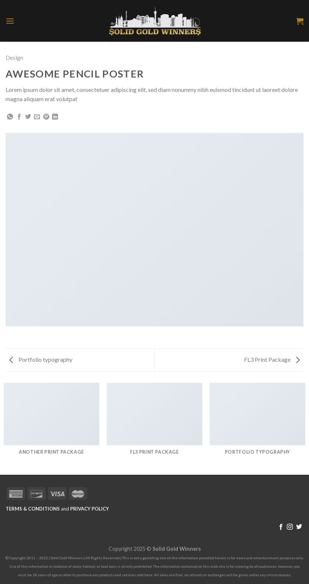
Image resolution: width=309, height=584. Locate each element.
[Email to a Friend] (37, 117)
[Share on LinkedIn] (55, 117)
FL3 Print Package (272, 359)
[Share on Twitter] (28, 117)
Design (14, 57)
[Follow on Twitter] (299, 527)
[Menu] (10, 21)
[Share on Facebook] (19, 117)
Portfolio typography (40, 359)
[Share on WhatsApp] (10, 117)
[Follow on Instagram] (290, 527)
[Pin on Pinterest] (46, 117)
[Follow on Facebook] (281, 527)
